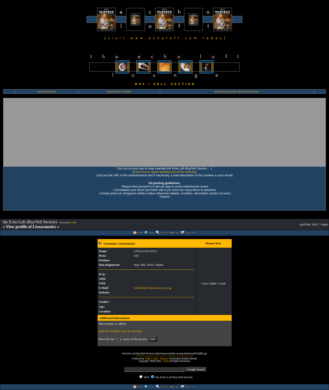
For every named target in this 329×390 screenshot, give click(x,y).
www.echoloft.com (46, 91)
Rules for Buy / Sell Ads (119, 91)
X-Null (165, 361)
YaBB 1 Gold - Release (156, 358)
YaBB (74, 222)
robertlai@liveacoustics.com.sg (152, 288)
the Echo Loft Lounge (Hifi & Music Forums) (237, 91)
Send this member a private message (120, 331)
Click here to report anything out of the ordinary (165, 172)
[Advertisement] (164, 132)
